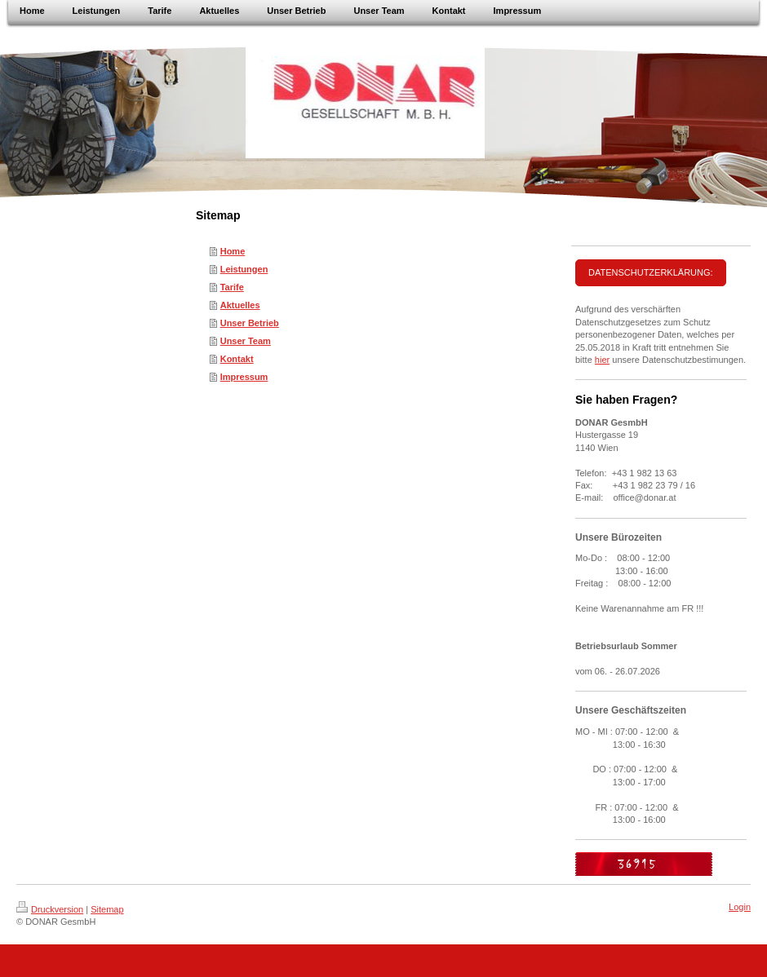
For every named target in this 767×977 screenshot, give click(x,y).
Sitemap (107, 909)
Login (740, 907)
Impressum (244, 377)
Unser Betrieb (249, 323)
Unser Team (245, 341)
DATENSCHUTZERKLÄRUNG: (650, 272)
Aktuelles (240, 305)
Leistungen (244, 269)
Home (233, 251)
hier (602, 360)
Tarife (232, 287)
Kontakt (237, 359)
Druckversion (49, 909)
